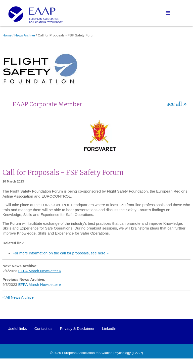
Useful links (17, 328)
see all (174, 104)
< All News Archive (18, 297)
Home (7, 35)
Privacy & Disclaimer (77, 328)
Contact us (43, 328)
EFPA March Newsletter (38, 271)
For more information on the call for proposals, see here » (61, 253)
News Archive (24, 35)
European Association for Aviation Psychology (96, 353)
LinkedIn (109, 328)
